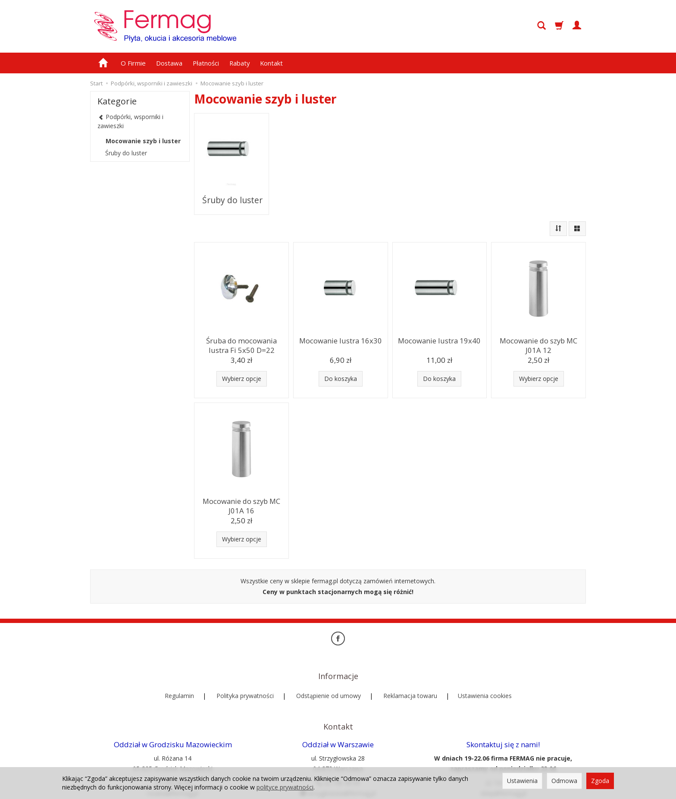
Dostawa (169, 63)
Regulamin (179, 665)
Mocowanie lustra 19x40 (439, 322)
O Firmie (133, 63)
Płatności (206, 63)
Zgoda (600, 781)
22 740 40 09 (338, 738)
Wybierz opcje (241, 361)
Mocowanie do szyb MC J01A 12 (538, 326)
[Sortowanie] (558, 211)
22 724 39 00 (503, 738)
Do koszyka (340, 361)
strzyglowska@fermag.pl (338, 748)
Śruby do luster (232, 188)
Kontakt (271, 63)
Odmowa (564, 781)
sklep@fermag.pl (503, 748)
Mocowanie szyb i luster (143, 141)
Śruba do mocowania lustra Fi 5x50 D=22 (242, 326)
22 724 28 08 (173, 738)
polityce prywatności (285, 787)
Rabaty (239, 63)
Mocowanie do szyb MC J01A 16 (241, 486)
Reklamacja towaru (410, 665)
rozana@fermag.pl (172, 748)
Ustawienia (522, 781)
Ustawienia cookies (485, 665)
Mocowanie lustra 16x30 (340, 322)
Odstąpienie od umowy (328, 665)
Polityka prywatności (245, 665)
